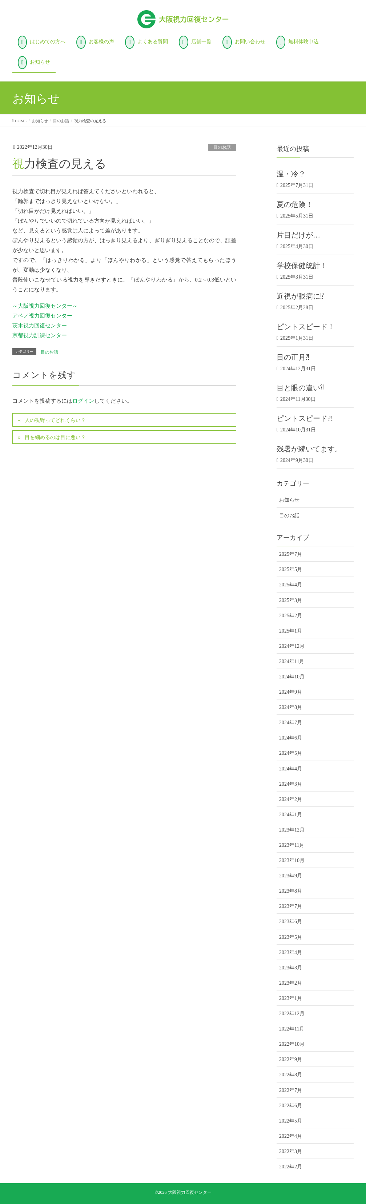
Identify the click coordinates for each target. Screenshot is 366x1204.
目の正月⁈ (293, 357)
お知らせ (289, 500)
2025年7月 (290, 554)
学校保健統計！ (302, 266)
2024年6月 (290, 738)
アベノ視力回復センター (42, 316)
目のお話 (222, 147)
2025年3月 (290, 600)
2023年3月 (290, 967)
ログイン (83, 401)
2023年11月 (291, 845)
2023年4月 (290, 952)
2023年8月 (290, 891)
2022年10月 (292, 1044)
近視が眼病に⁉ (300, 296)
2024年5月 (290, 753)
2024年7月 (290, 722)
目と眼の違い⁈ (300, 388)
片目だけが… (298, 235)
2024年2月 (290, 799)
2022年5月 (290, 1121)
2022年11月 (291, 1029)
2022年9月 (290, 1059)
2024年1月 (290, 814)
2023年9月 (290, 875)
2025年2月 (290, 615)
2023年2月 (290, 983)
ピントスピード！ (306, 327)
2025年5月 (290, 569)
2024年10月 (292, 676)
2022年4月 (290, 1136)
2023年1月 (290, 998)
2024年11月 (291, 661)
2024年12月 (292, 646)
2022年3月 (290, 1151)
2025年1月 (290, 631)
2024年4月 (290, 769)
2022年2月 (290, 1166)
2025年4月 (290, 584)
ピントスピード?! (305, 418)
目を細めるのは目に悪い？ (55, 437)
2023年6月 (290, 921)
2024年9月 (290, 692)
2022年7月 (290, 1090)
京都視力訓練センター (39, 335)
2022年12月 (292, 1013)
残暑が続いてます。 (309, 449)
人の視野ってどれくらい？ (55, 420)
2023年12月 (292, 830)
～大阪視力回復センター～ (45, 306)
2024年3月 (290, 784)
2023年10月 (292, 860)
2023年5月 (290, 937)
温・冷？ (291, 174)
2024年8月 (290, 707)
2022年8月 (290, 1074)
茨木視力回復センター (39, 325)
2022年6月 (290, 1105)
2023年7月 (290, 906)
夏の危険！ (295, 204)
